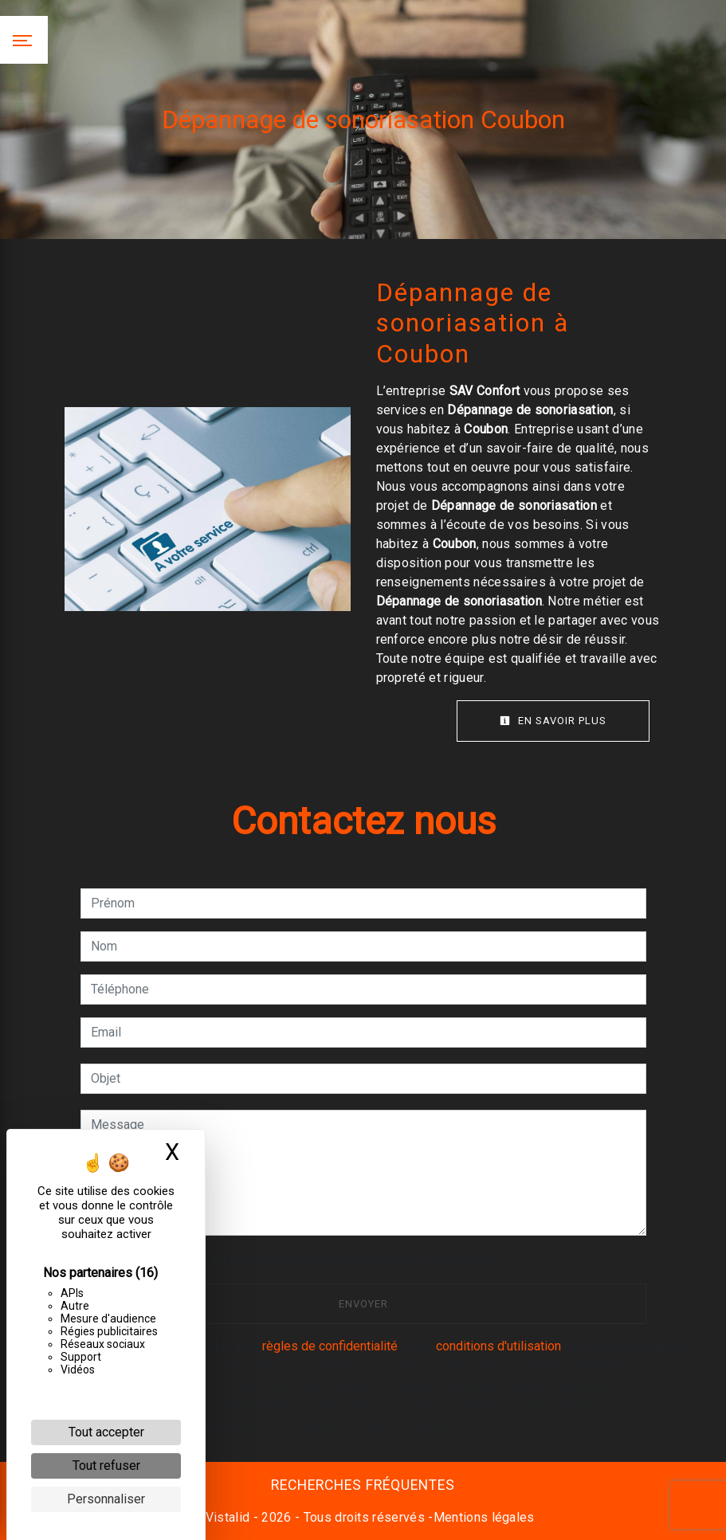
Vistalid (228, 1517)
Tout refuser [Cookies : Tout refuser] (106, 1465)
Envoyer (363, 1304)
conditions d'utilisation (498, 1346)
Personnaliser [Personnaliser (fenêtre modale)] (106, 1499)
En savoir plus (553, 721)
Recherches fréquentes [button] (363, 1485)
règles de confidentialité (330, 1346)
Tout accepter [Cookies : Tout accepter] (106, 1432)
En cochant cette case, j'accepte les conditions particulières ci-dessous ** (302, 1257)
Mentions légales (484, 1517)
